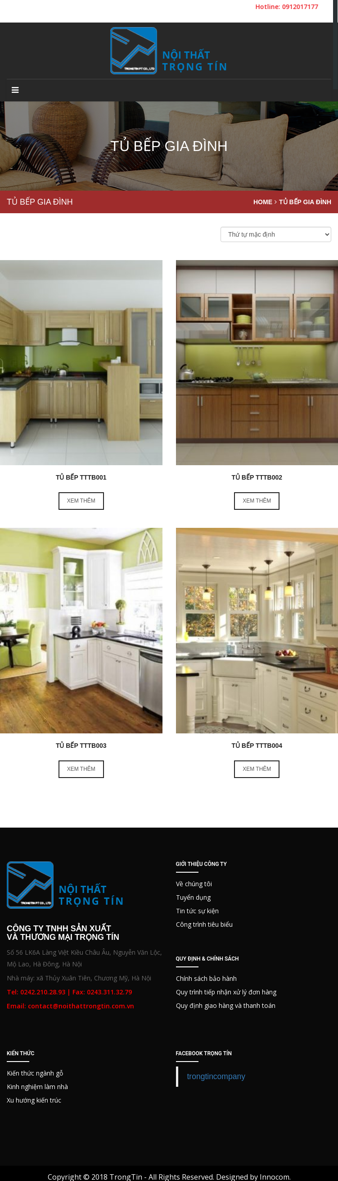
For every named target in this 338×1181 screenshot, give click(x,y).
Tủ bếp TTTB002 (256, 477)
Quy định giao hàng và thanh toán (225, 1005)
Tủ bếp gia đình (305, 202)
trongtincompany (216, 1076)
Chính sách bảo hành (206, 978)
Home (262, 202)
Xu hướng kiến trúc (34, 1100)
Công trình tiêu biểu (204, 924)
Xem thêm (81, 501)
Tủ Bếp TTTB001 (81, 477)
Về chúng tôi (194, 883)
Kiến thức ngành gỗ (35, 1073)
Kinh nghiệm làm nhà (37, 1086)
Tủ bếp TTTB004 (256, 745)
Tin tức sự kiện (197, 910)
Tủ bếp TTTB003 (81, 745)
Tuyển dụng (193, 897)
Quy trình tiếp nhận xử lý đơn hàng (226, 992)
